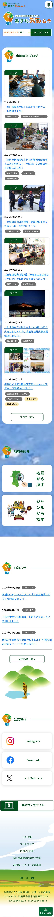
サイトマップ (27, 844)
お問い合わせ (27, 851)
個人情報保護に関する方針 (27, 858)
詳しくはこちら (41, 32)
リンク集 (27, 837)
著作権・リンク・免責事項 (27, 865)
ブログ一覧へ (27, 417)
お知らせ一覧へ (27, 659)
